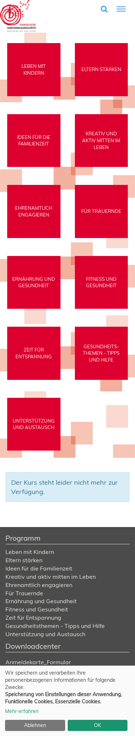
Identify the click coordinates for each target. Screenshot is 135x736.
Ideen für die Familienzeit (38, 568)
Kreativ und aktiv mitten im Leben (50, 576)
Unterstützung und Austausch (45, 634)
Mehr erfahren (22, 711)
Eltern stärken (23, 560)
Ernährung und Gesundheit (41, 601)
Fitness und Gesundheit (36, 609)
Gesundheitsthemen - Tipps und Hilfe (55, 625)
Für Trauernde (24, 593)
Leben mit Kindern (29, 551)
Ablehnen (35, 725)
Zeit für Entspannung (33, 617)
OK (97, 725)
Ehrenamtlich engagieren (38, 584)
